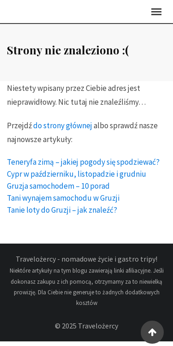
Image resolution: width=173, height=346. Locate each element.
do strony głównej (62, 130)
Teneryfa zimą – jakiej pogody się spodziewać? (83, 166)
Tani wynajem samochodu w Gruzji (63, 202)
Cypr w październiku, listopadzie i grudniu (76, 178)
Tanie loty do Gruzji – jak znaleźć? (62, 214)
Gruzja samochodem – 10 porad (58, 190)
